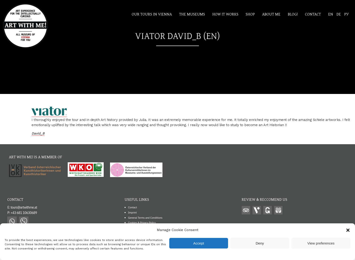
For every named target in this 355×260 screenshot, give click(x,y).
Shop (250, 14)
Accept (198, 243)
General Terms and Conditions (145, 217)
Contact (313, 14)
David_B (38, 133)
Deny (260, 243)
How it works (225, 14)
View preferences (321, 243)
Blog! (293, 14)
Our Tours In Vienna (152, 14)
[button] (348, 230)
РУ (346, 14)
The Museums (192, 14)
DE (338, 14)
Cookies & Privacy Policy (142, 222)
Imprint (132, 212)
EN (330, 14)
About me (271, 14)
